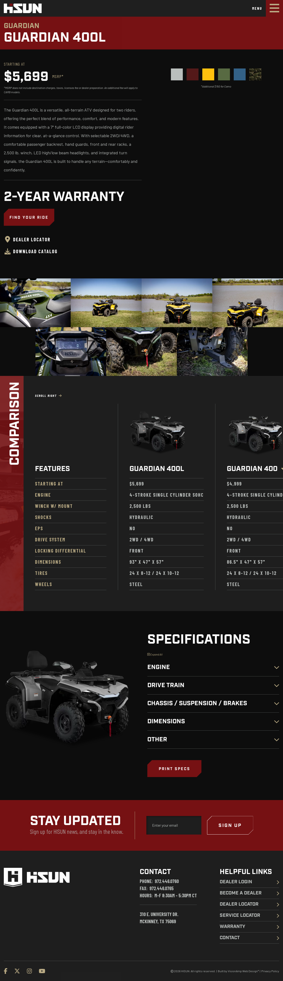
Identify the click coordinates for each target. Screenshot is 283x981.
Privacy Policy (270, 971)
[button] (174, 768)
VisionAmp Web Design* (243, 971)
